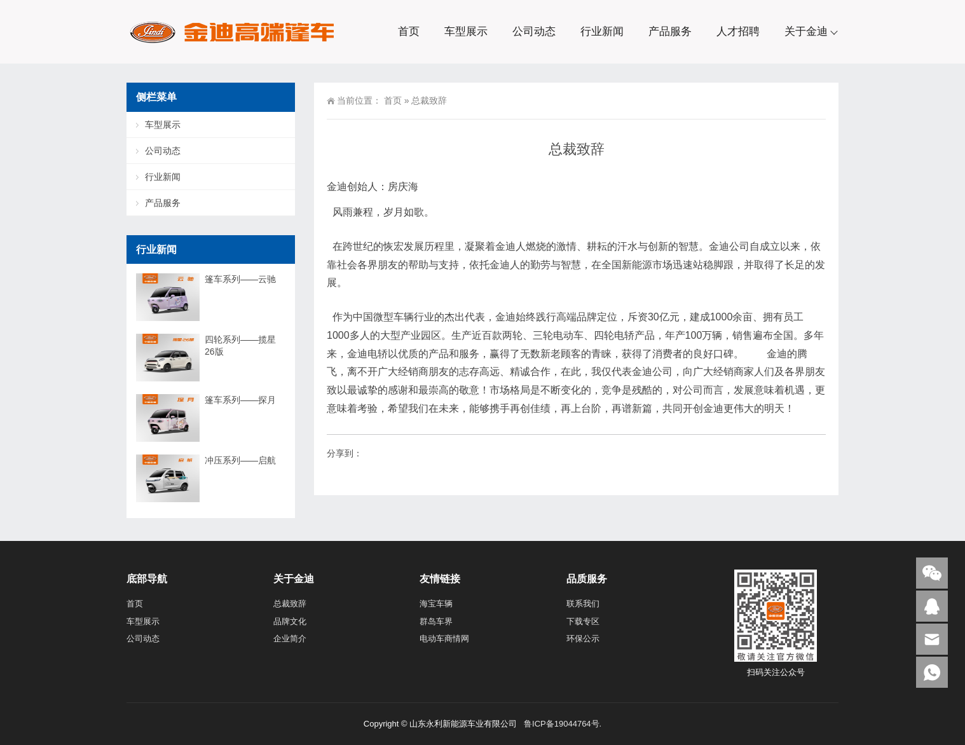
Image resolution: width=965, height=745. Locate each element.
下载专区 (582, 621)
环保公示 (582, 638)
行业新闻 (602, 31)
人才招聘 (738, 31)
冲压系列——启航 (240, 460)
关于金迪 (806, 31)
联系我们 (582, 603)
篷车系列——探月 (240, 400)
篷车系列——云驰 (240, 279)
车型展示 (466, 31)
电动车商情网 (444, 638)
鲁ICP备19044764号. (561, 723)
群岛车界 (436, 621)
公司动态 (534, 31)
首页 (409, 31)
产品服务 (670, 31)
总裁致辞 (289, 603)
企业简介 (289, 638)
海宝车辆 (436, 603)
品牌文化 (289, 621)
